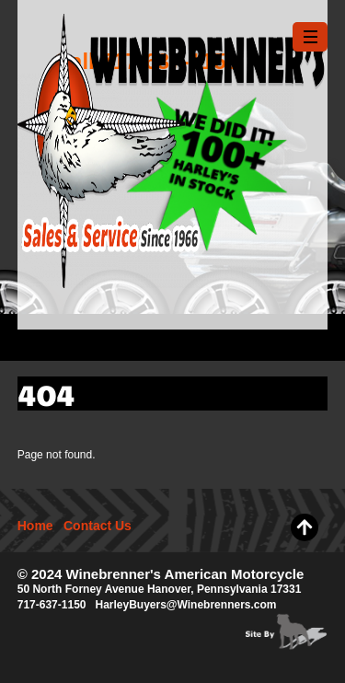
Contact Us (97, 525)
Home (35, 525)
